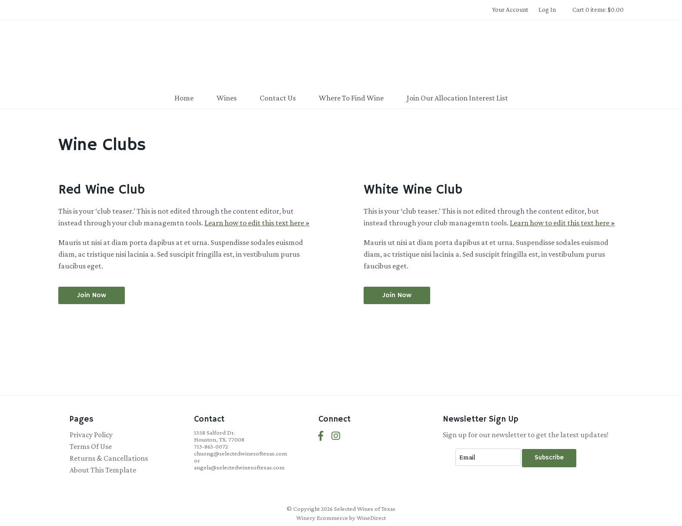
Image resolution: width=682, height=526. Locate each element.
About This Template (103, 470)
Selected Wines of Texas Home (341, 55)
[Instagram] (335, 436)
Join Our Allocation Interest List (457, 98)
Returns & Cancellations (109, 458)
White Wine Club (413, 190)
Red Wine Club (101, 190)
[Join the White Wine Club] (397, 295)
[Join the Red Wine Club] (91, 295)
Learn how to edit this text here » (257, 222)
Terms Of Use (91, 446)
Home (184, 98)
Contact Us (278, 98)
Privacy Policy (91, 434)
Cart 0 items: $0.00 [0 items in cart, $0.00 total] (598, 9)
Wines (227, 98)
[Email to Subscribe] (488, 457)
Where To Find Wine (351, 98)
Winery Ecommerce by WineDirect (341, 517)
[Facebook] (321, 436)
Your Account (510, 9)
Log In (547, 9)
